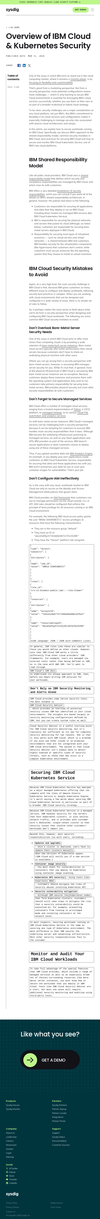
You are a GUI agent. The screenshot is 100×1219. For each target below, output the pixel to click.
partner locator (59, 1111)
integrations (57, 1115)
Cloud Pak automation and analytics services (58, 414)
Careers (10, 1139)
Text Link (13, 87)
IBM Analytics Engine (81, 453)
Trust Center (56, 1205)
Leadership (11, 1135)
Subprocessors (57, 1201)
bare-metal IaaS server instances (59, 345)
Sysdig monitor (13, 1107)
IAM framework (62, 497)
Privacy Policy (11, 1201)
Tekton (77, 409)
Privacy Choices (12, 1205)
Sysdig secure (13, 1103)
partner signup (59, 1107)
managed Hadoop (52, 412)
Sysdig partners (59, 1103)
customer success (61, 1143)
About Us (10, 1131)
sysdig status (58, 1135)
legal (8, 1151)
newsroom (11, 1143)
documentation (59, 1139)
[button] (92, 10)
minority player (78, 79)
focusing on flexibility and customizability (51, 82)
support (56, 1131)
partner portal (58, 1119)
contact (9, 1147)
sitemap (10, 1155)
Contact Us (10, 1210)
